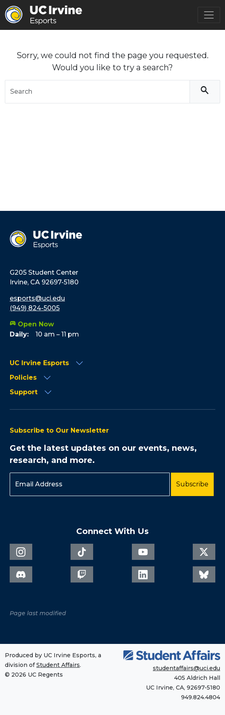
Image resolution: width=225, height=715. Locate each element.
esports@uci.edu (37, 298)
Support (24, 392)
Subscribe (192, 484)
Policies (23, 377)
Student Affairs (58, 665)
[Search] (205, 92)
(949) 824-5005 (35, 308)
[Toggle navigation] (209, 15)
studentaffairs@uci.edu (186, 668)
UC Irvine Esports (39, 363)
